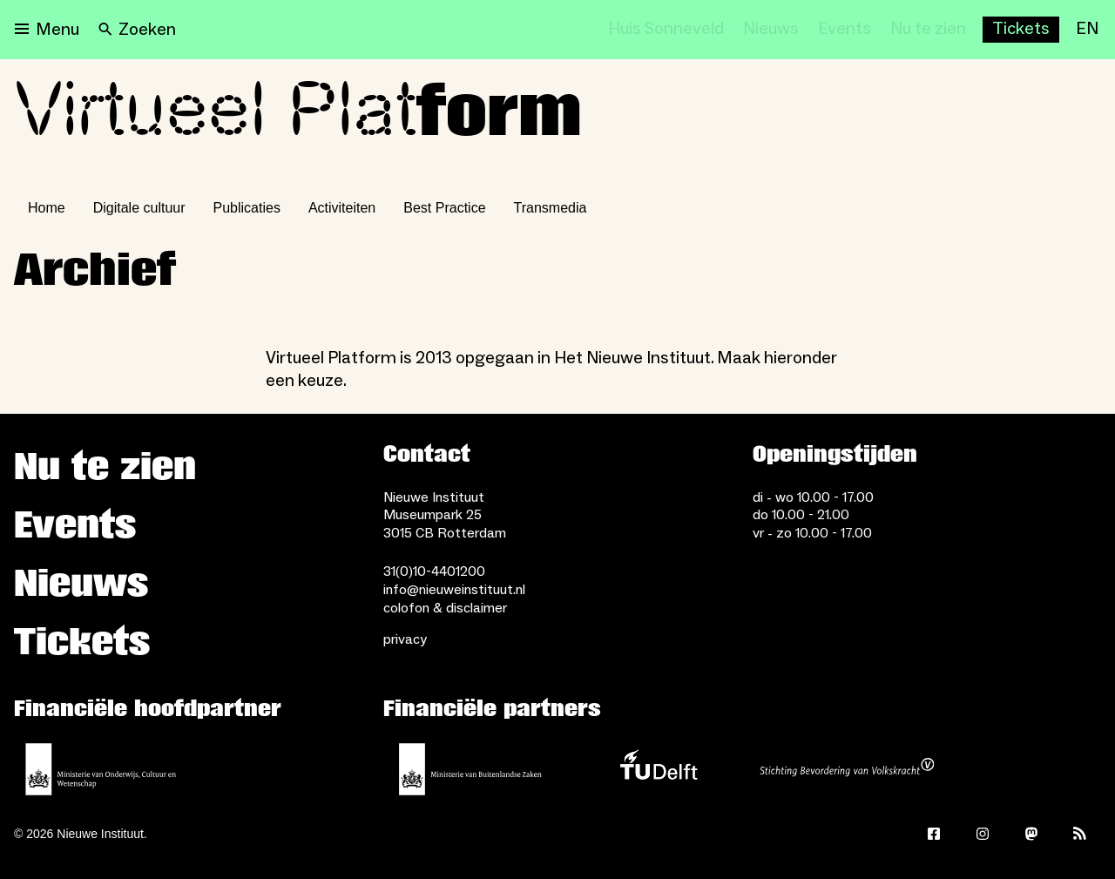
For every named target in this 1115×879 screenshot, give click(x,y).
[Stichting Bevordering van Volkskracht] (847, 769)
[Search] (137, 29)
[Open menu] (47, 29)
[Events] (844, 30)
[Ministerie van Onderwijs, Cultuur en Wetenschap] (101, 769)
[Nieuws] (770, 30)
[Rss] (1080, 834)
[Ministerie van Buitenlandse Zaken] (470, 769)
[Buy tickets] (1021, 30)
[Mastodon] (1031, 834)
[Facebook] (934, 834)
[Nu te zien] (928, 30)
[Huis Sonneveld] (665, 30)
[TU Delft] (658, 769)
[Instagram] (983, 834)
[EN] (1087, 30)
